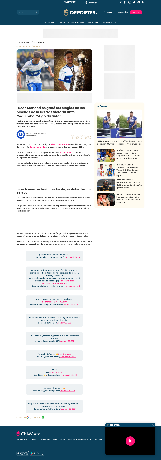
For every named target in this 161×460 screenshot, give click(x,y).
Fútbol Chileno (50, 22)
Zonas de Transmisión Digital (79, 439)
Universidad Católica (59, 144)
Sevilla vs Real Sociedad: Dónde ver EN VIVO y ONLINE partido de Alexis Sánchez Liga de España (127, 200)
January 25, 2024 (72, 257)
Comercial (33, 439)
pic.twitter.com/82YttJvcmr (54, 302)
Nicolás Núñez (66, 152)
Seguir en (24, 417)
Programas (108, 12)
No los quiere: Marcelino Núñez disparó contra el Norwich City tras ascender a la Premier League (119, 173)
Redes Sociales (93, 22)
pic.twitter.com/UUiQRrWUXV (54, 283)
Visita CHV (97, 439)
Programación (122, 12)
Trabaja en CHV (58, 439)
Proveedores (45, 439)
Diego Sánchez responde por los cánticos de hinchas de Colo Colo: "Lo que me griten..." (129, 214)
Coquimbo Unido (37, 147)
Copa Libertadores (108, 22)
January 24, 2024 (72, 286)
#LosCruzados (67, 281)
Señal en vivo (136, 12)
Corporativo (22, 439)
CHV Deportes (23, 42)
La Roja (62, 22)
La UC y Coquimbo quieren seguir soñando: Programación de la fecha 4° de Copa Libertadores (128, 185)
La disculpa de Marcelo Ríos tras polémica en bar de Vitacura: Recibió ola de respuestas (128, 229)
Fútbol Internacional (76, 22)
